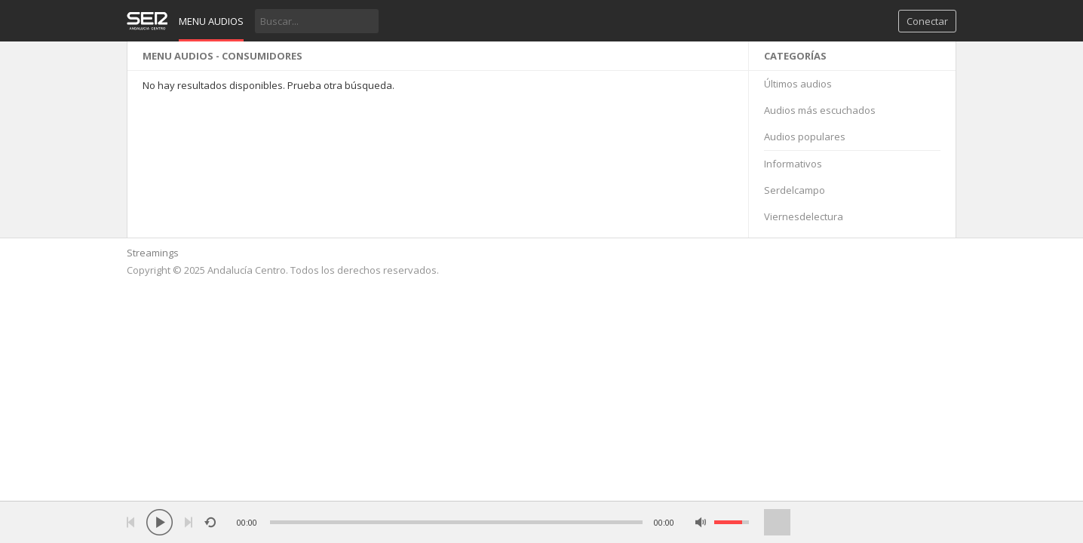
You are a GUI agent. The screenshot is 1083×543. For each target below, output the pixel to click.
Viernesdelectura (803, 216)
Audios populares (804, 136)
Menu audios (211, 21)
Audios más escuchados (820, 110)
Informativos (793, 163)
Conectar (927, 21)
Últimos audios (798, 83)
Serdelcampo (794, 190)
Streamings (153, 252)
